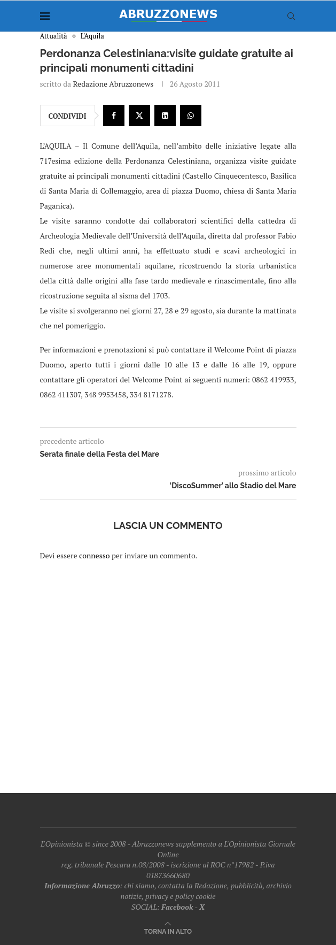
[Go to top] (168, 931)
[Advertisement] (168, 670)
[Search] (291, 16)
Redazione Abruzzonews (113, 84)
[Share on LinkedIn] (165, 115)
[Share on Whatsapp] (190, 115)
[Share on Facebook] (113, 115)
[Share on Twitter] (139, 115)
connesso (94, 555)
